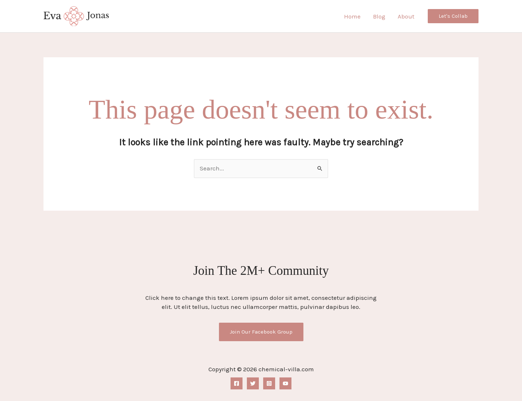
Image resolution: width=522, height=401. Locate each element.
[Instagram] (269, 383)
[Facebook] (237, 383)
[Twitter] (253, 383)
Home (352, 16)
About (406, 16)
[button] (453, 16)
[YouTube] (285, 383)
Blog (379, 16)
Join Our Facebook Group (261, 331)
